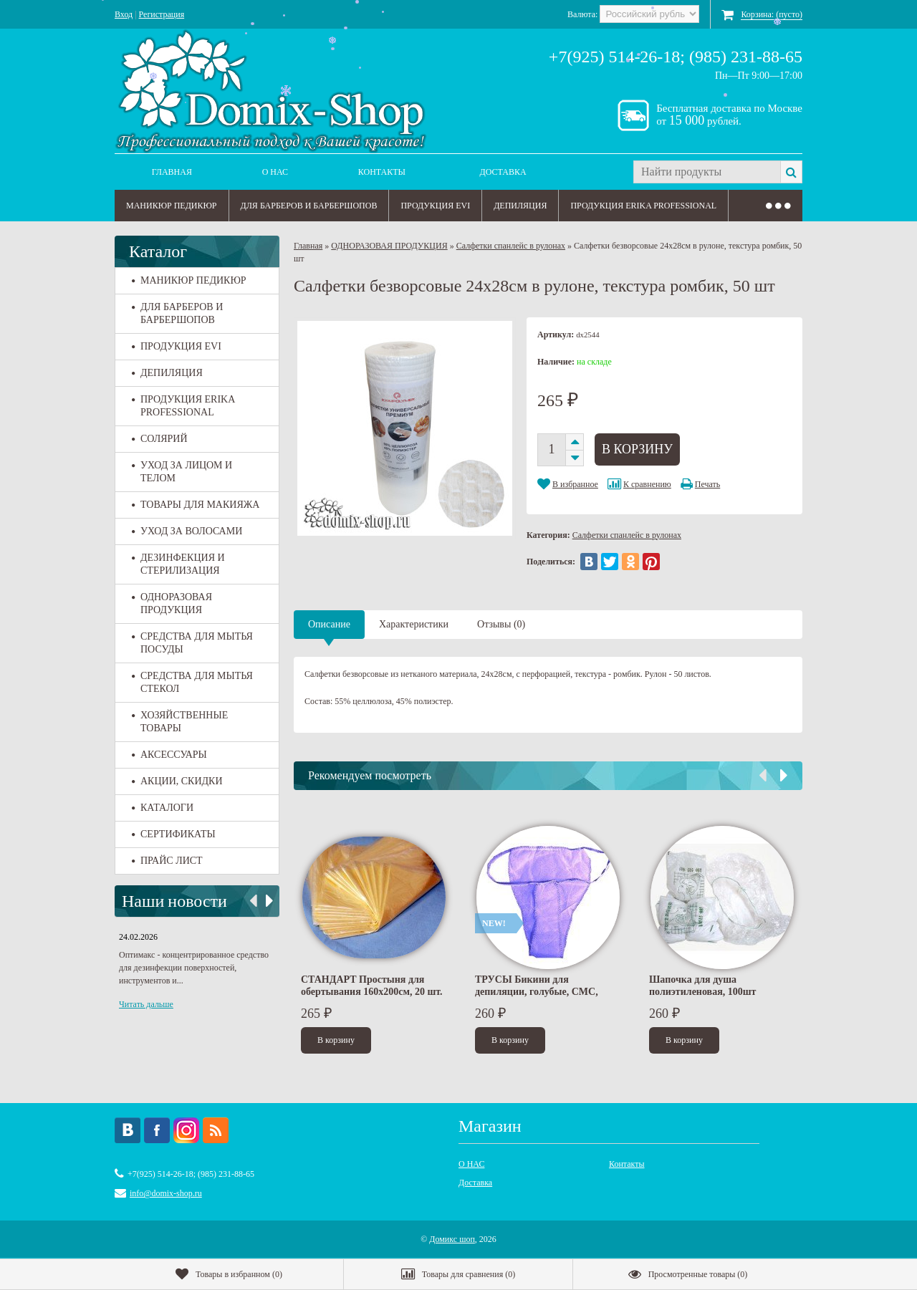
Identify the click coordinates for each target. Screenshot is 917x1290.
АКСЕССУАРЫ (169, 754)
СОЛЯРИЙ (160, 438)
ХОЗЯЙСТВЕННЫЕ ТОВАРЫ (180, 721)
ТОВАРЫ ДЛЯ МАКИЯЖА (195, 504)
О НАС (275, 172)
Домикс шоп (452, 1239)
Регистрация (162, 14)
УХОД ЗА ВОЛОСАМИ (187, 531)
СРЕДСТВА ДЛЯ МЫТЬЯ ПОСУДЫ (192, 643)
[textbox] (706, 171)
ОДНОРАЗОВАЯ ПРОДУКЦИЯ (172, 603)
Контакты (381, 172)
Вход (124, 14)
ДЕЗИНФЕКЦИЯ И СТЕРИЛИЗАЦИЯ (178, 564)
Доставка (503, 172)
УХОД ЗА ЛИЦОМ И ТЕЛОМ (182, 471)
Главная (172, 172)
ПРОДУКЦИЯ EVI (435, 206)
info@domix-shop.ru (166, 1193)
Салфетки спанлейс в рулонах (510, 246)
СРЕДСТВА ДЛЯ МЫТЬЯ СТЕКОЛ (192, 682)
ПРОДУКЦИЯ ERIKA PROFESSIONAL (643, 206)
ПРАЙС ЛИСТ (167, 860)
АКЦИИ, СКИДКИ (177, 781)
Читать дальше (146, 1004)
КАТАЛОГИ (162, 807)
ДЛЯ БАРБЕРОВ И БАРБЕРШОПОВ (309, 206)
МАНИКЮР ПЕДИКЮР (171, 206)
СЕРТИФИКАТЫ (174, 834)
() (229, 1274)
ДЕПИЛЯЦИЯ (520, 206)
